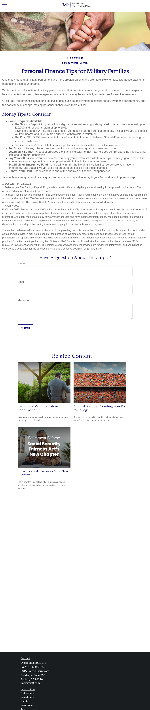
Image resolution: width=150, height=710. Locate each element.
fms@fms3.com (30, 683)
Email (21, 281)
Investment (27, 697)
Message (23, 300)
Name (21, 263)
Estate (24, 701)
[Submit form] (25, 328)
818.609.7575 (37, 662)
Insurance (27, 705)
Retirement (27, 693)
